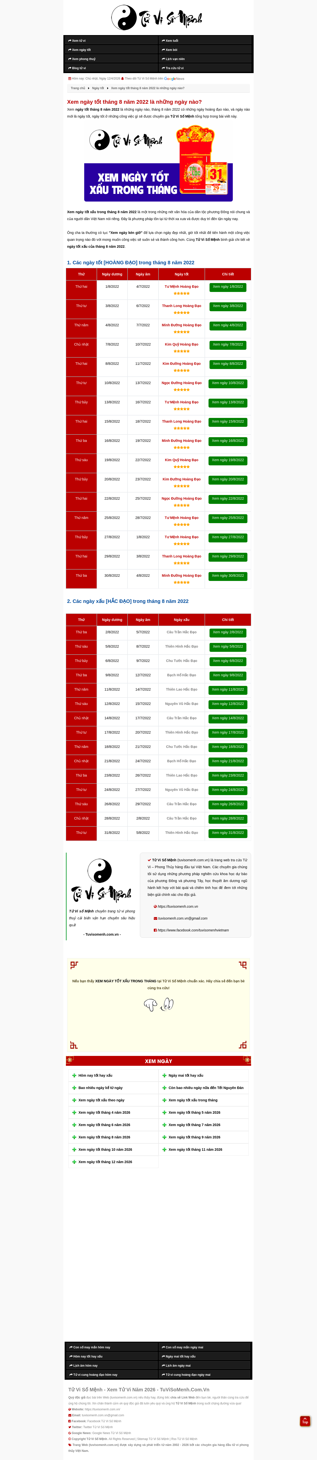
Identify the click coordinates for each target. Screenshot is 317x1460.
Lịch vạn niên (173, 59)
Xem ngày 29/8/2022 (228, 556)
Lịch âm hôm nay (84, 1365)
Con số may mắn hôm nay (90, 1347)
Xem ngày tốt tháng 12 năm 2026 (105, 1162)
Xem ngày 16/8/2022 (228, 441)
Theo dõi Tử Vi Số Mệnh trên (154, 79)
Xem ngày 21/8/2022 (228, 761)
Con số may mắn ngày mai (182, 1347)
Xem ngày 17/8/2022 (228, 732)
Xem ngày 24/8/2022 (228, 790)
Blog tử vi (77, 68)
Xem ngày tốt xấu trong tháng (193, 1100)
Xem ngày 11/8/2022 (228, 689)
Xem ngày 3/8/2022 (228, 306)
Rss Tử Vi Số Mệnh (184, 1439)
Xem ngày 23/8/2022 (228, 775)
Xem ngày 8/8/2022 (228, 364)
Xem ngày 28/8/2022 (228, 818)
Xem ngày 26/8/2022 (228, 804)
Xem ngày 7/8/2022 (228, 344)
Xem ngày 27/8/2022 (228, 537)
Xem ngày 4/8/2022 (228, 325)
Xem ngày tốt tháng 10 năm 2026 (105, 1150)
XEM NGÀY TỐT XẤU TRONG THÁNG (126, 981)
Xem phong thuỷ (81, 59)
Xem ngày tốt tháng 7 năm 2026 (194, 1125)
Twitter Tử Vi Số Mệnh (98, 1427)
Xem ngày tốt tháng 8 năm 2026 (104, 1137)
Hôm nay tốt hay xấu (95, 1075)
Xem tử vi (76, 40)
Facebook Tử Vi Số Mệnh (104, 1421)
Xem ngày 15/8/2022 (228, 421)
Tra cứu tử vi (173, 68)
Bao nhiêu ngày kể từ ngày (101, 1088)
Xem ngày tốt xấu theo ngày (102, 1100)
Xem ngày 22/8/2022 (228, 498)
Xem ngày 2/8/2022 (228, 632)
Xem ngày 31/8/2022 (228, 833)
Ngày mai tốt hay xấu (186, 1075)
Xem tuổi (170, 40)
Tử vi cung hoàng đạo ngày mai (186, 1375)
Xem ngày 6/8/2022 (228, 661)
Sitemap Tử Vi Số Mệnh (153, 1439)
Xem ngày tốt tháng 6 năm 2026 (104, 1125)
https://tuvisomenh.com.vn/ (102, 1409)
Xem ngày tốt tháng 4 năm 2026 (104, 1112)
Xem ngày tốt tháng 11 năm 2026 (195, 1150)
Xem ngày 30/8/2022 (228, 575)
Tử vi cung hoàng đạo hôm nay (93, 1375)
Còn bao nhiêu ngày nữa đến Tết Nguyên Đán (206, 1088)
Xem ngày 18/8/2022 (228, 747)
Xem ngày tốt (79, 50)
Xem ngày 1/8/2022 (228, 286)
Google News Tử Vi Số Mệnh (111, 1433)
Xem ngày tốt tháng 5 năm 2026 (194, 1112)
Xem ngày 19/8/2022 (228, 460)
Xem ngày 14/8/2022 (228, 718)
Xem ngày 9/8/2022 (228, 675)
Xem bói (169, 50)
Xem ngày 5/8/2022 (228, 646)
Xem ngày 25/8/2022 (228, 518)
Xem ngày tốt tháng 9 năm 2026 (194, 1137)
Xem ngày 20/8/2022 (228, 479)
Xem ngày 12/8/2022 (228, 704)
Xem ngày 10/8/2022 (228, 383)
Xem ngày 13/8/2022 (228, 402)
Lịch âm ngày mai (176, 1365)
